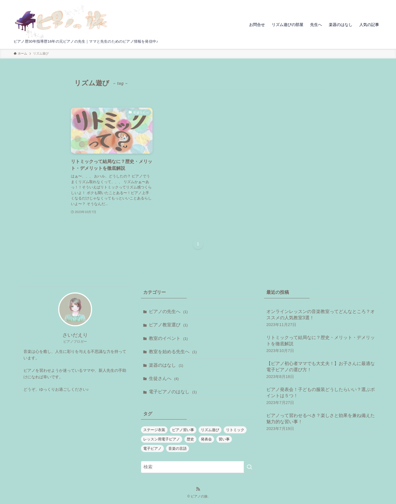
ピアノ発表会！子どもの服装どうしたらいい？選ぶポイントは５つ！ (321, 396)
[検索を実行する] (249, 467)
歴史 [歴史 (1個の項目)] (190, 439)
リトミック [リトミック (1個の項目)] (235, 430)
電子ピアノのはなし (173, 391)
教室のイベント (168, 338)
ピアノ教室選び (168, 324)
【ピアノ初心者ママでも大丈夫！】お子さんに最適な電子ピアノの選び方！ (321, 370)
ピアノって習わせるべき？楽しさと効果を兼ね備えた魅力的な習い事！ (321, 422)
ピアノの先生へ (168, 311)
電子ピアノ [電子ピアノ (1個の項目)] (152, 448)
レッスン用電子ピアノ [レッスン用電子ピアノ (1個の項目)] (161, 439)
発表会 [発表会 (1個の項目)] (206, 439)
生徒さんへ (164, 378)
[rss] (198, 489)
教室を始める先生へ (173, 351)
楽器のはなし (166, 365)
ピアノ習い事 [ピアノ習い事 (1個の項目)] (183, 430)
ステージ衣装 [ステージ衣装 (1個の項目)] (154, 430)
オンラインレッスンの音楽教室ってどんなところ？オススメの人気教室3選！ (321, 318)
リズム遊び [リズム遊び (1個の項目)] (210, 430)
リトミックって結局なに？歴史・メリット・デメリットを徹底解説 (321, 344)
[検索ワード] (198, 467)
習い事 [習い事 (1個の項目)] (224, 439)
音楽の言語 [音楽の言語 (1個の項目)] (177, 448)
